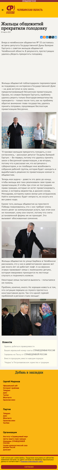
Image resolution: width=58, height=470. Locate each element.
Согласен (29, 467)
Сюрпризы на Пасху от (24, 354)
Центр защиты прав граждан (14, 439)
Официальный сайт (10, 386)
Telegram (6, 390)
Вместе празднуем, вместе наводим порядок (22, 358)
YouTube (6, 423)
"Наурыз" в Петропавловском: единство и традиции (25, 362)
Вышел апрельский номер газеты (28, 350)
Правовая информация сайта (31, 461)
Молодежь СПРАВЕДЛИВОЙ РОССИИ (14, 442)
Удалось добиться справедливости (18, 346)
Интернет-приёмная (11, 388)
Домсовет (7, 450)
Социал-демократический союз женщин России (15, 446)
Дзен (5, 393)
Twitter (6, 395)
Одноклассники (9, 400)
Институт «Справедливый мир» (15, 436)
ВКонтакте (7, 397)
